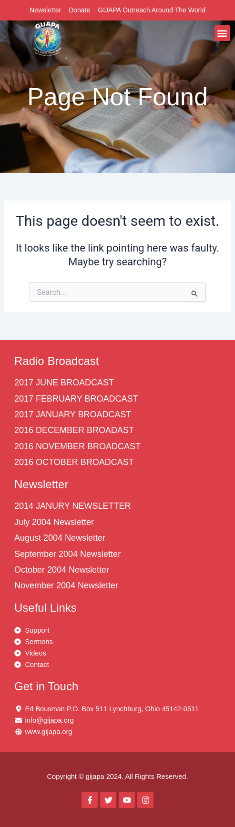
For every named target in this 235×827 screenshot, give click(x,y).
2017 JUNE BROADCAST (64, 382)
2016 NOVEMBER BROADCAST (77, 446)
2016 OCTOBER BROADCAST (74, 462)
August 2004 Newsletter (59, 538)
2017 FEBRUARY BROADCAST (76, 398)
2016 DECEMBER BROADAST (74, 430)
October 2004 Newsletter (61, 570)
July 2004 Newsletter (54, 522)
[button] (222, 33)
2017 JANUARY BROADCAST (72, 414)
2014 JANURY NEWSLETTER (72, 506)
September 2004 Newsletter (67, 554)
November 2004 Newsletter (66, 585)
